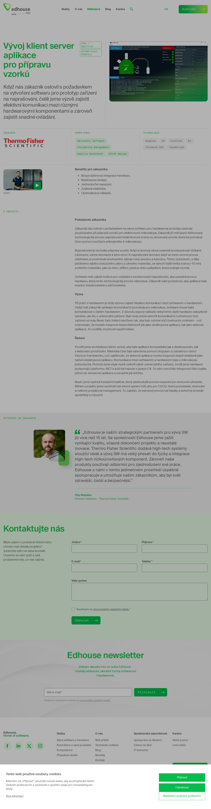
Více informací (14, 796)
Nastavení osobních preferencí (182, 796)
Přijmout (182, 777)
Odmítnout (182, 787)
